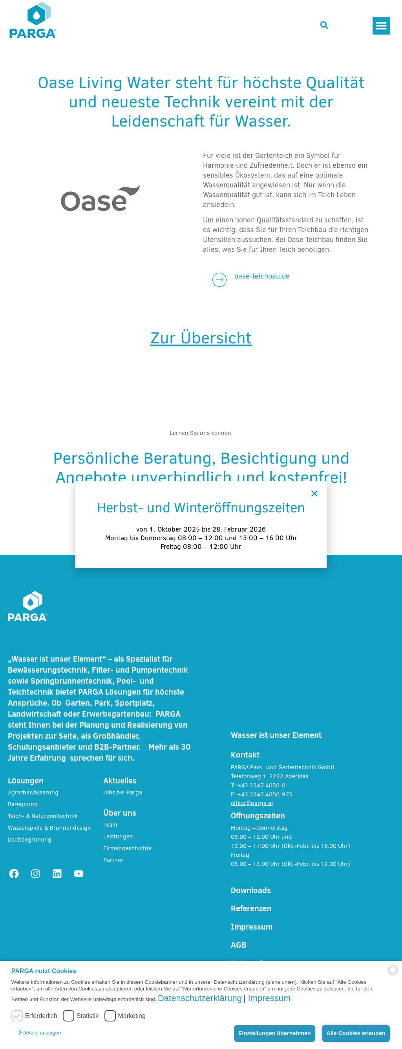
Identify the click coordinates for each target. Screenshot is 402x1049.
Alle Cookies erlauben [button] (355, 1033)
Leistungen (118, 836)
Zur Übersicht (201, 338)
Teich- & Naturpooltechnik (43, 816)
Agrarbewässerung (33, 792)
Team (110, 825)
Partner (113, 860)
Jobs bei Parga (122, 792)
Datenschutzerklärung (200, 998)
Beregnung (23, 804)
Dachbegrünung (29, 840)
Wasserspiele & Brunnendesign (49, 828)
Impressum (269, 998)
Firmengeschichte (127, 848)
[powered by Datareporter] (393, 973)
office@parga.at (252, 803)
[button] (42, 1032)
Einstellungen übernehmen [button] (274, 1033)
